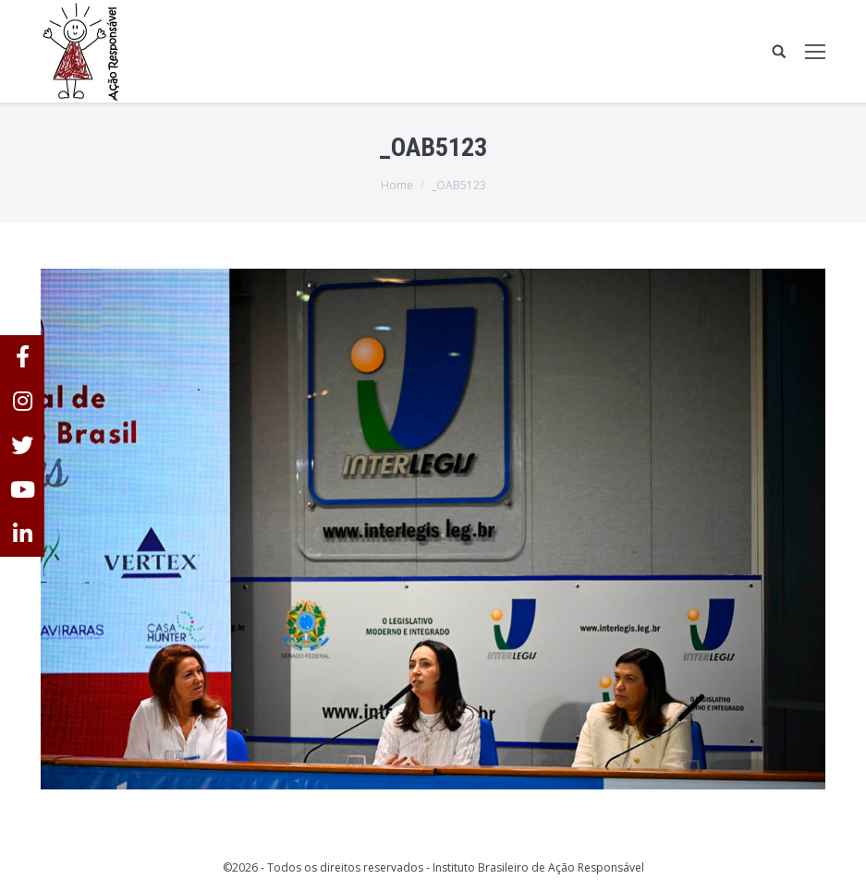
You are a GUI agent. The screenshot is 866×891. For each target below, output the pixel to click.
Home (397, 185)
